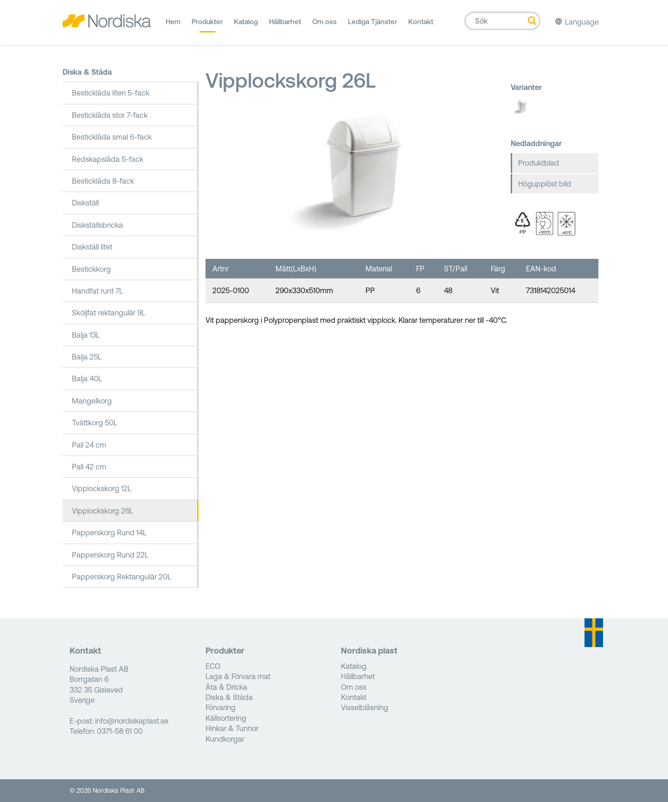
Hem (173, 25)
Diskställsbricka (97, 225)
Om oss (324, 25)
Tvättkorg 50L (94, 422)
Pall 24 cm (89, 445)
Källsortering (226, 718)
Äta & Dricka (226, 687)
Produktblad (538, 163)
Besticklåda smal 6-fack (112, 137)
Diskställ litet (92, 247)
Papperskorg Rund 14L (109, 532)
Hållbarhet (285, 25)
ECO (213, 666)
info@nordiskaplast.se (131, 721)
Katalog (246, 25)
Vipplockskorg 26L (102, 511)
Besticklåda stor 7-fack (110, 115)
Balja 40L (87, 378)
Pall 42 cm (89, 466)
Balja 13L (86, 335)
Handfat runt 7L (97, 291)
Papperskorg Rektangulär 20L (121, 576)
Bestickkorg (91, 269)
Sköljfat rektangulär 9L (108, 312)
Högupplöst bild (544, 184)
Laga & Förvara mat (238, 676)
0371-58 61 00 (120, 731)
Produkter (207, 25)
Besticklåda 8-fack (103, 181)
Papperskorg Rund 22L (110, 555)
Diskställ (85, 203)
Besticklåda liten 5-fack (110, 93)
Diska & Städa (87, 72)
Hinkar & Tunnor (232, 728)
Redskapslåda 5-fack (107, 159)
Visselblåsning (364, 707)
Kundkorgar (225, 739)
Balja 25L (87, 357)
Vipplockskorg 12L (101, 488)
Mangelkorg (92, 401)
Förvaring (221, 707)
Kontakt (420, 25)
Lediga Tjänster (372, 25)
